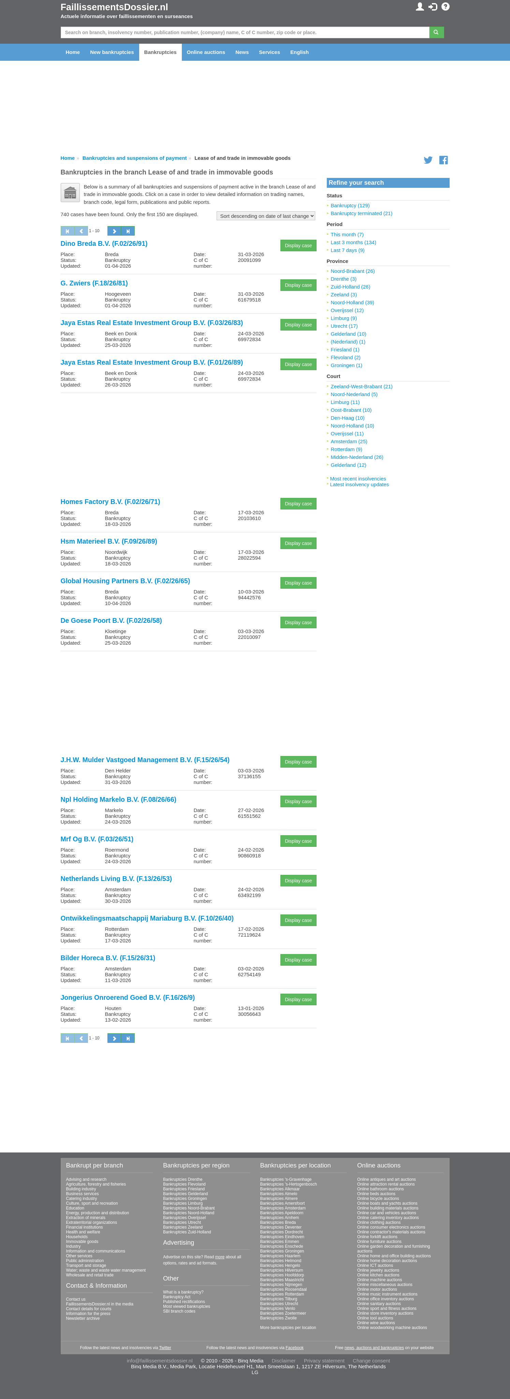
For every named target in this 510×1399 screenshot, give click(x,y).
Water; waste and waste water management (106, 1270)
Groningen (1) (347, 365)
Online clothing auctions (378, 1222)
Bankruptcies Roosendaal (283, 1289)
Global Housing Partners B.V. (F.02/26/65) (125, 581)
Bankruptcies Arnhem (279, 1217)
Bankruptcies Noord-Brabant (189, 1208)
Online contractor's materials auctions (391, 1232)
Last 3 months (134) (353, 242)
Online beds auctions (376, 1193)
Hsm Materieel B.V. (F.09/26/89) (109, 541)
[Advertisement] (189, 446)
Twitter (165, 1347)
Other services (79, 1256)
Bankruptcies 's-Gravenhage (286, 1179)
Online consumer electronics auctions (391, 1227)
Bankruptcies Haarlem (280, 1256)
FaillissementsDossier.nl (114, 7)
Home (73, 52)
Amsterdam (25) (349, 441)
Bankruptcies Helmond (281, 1260)
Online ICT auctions (375, 1265)
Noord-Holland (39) (353, 302)
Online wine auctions (376, 1322)
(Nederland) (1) (348, 342)
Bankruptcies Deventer (281, 1227)
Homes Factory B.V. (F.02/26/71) (110, 501)
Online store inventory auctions (385, 1313)
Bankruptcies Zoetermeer (283, 1313)
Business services (82, 1193)
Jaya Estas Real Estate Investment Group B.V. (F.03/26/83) (152, 322)
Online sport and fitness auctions (387, 1308)
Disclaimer (284, 1360)
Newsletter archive (83, 1318)
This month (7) (347, 234)
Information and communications (95, 1251)
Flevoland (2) (346, 357)
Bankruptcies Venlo (277, 1308)
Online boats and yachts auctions (387, 1203)
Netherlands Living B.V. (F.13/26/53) (116, 878)
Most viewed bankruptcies (186, 1306)
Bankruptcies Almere (279, 1198)
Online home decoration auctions (387, 1260)
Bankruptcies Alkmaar (280, 1189)
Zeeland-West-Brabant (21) (362, 386)
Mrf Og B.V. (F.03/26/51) (97, 839)
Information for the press (88, 1313)
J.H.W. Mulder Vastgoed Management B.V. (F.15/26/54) (145, 760)
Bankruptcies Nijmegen (281, 1284)
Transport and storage (86, 1265)
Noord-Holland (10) (353, 426)
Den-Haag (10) (348, 418)
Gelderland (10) (348, 334)
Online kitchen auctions (378, 1275)
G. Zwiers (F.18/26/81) (94, 283)
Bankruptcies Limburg (183, 1203)
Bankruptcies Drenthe (182, 1179)
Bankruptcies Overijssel (184, 1217)
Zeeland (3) (344, 294)
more (219, 1257)
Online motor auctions (377, 1289)
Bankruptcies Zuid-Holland (187, 1232)
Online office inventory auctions (385, 1299)
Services (269, 52)
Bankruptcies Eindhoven (282, 1236)
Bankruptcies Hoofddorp (282, 1275)
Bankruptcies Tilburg (278, 1299)
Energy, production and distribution (97, 1213)
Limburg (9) (344, 318)
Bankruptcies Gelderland (185, 1193)
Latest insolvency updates (359, 484)
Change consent (371, 1360)
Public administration (85, 1260)
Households (77, 1236)
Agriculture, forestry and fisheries (96, 1184)
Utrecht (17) (344, 326)
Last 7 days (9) (348, 250)
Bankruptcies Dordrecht (281, 1232)
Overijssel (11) (347, 433)
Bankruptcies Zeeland (183, 1227)
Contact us (76, 1299)
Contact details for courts (89, 1308)
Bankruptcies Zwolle (278, 1318)
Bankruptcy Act (176, 1297)
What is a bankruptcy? (183, 1292)
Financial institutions (84, 1227)
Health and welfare (83, 1232)
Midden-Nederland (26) (357, 457)
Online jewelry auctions (378, 1270)
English (299, 52)
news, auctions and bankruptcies (374, 1347)
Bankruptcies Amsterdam (283, 1208)
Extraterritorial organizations (91, 1222)
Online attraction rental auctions (386, 1184)
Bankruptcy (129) (350, 205)
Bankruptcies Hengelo (280, 1265)
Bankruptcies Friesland (184, 1189)
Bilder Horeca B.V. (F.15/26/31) (108, 958)
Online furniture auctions (379, 1241)
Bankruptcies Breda (278, 1222)
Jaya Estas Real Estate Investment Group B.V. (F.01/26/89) (152, 362)
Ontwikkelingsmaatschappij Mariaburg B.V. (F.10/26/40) (147, 918)
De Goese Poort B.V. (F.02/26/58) (111, 620)
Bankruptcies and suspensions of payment (135, 158)
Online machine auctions (379, 1279)
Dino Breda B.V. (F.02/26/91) (104, 243)
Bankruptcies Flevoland (184, 1184)
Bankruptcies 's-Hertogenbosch (288, 1184)
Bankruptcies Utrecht (182, 1222)
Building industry (81, 1189)
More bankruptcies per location (288, 1327)
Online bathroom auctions (380, 1189)
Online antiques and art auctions (386, 1179)
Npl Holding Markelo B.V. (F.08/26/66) (119, 799)
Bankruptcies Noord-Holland (188, 1213)
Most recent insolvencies (358, 478)
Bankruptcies (160, 52)
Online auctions (206, 52)
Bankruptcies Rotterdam (282, 1294)
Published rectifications (184, 1301)
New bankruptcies (112, 52)
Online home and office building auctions (394, 1256)
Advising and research (86, 1179)
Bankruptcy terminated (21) (362, 213)
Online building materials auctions (387, 1208)
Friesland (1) (345, 349)
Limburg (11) (345, 402)
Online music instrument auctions (387, 1294)
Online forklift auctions (377, 1236)
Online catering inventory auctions (388, 1217)
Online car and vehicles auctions (386, 1213)
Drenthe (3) (344, 279)
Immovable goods (82, 1241)
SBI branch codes (179, 1311)
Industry (73, 1246)
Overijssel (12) (347, 310)
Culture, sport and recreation (92, 1203)
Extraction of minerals (85, 1217)
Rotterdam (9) (347, 449)
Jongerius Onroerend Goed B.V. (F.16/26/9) (128, 997)
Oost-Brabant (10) (351, 410)
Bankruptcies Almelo (278, 1193)
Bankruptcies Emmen (279, 1241)
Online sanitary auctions (379, 1303)
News (242, 52)
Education (75, 1208)
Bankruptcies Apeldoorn (282, 1213)
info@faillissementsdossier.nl (160, 1360)
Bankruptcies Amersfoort (282, 1203)
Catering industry (81, 1198)
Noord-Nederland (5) (354, 394)
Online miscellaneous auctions (384, 1284)
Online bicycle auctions (378, 1198)
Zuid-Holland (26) (350, 287)
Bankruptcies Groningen (185, 1198)
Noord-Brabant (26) (353, 271)
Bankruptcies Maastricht (282, 1279)
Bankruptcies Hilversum (281, 1270)
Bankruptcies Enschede (281, 1246)
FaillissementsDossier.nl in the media (99, 1304)
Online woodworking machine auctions (392, 1327)
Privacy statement (324, 1360)
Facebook (295, 1347)
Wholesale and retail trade (90, 1275)
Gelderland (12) (348, 465)
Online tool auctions (375, 1318)
